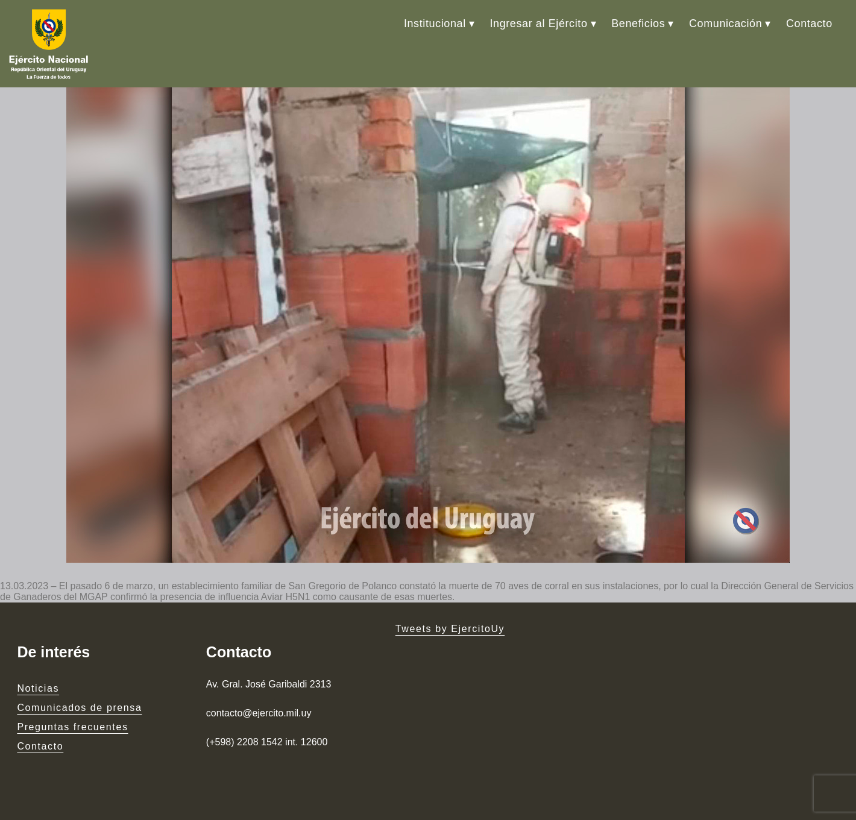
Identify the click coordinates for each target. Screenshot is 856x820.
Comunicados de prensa (79, 708)
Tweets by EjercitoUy (450, 629)
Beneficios (638, 23)
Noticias (38, 688)
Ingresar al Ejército (538, 23)
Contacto (809, 23)
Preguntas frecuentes (72, 727)
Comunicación (725, 23)
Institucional (435, 23)
